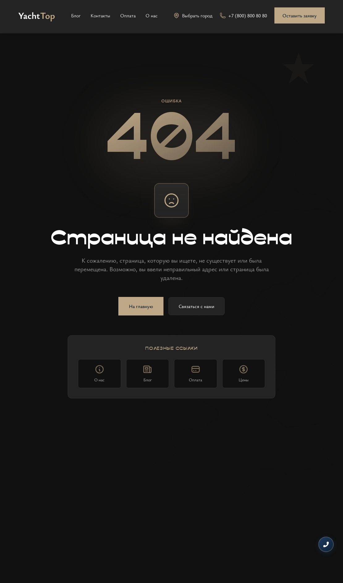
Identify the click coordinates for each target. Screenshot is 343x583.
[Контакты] (326, 544)
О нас (152, 15)
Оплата (128, 15)
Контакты (100, 15)
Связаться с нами (196, 306)
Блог (76, 15)
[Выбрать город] (192, 15)
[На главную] (36, 15)
